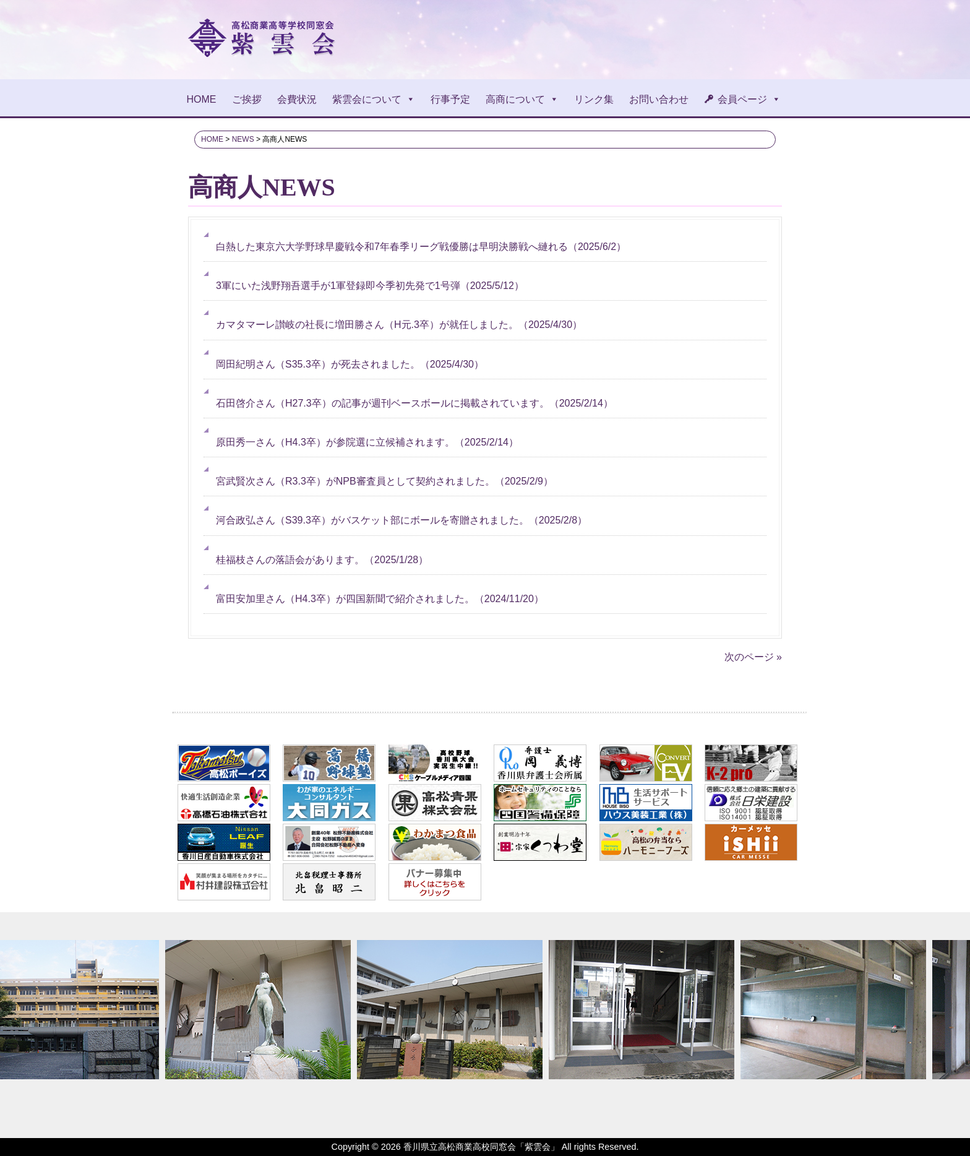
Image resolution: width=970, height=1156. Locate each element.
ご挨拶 (247, 99)
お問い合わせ (659, 99)
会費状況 (297, 99)
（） (418, 246)
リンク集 (594, 99)
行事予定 (450, 99)
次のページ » (753, 657)
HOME (202, 99)
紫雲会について (373, 99)
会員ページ (749, 99)
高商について (522, 99)
